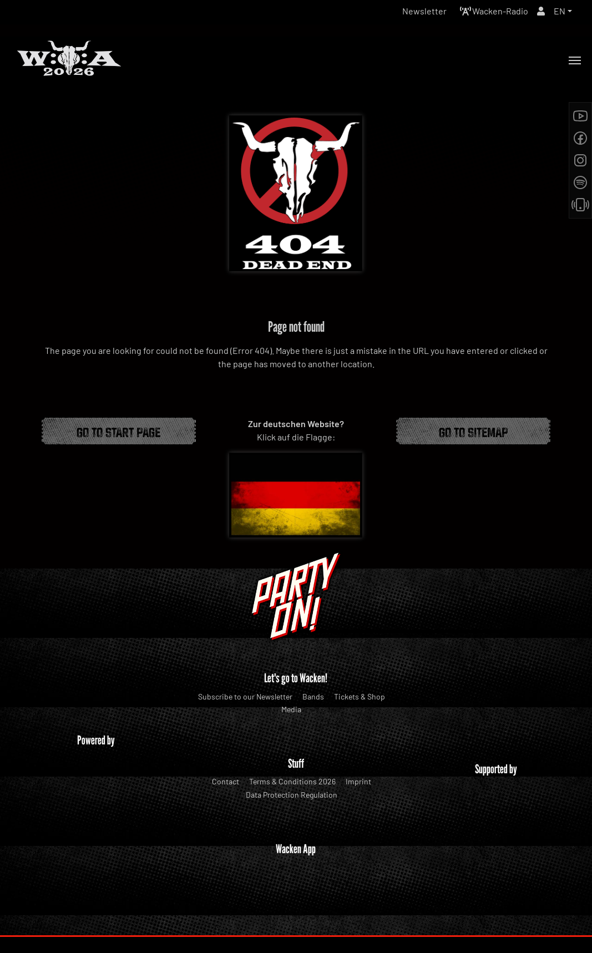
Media (291, 709)
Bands (313, 696)
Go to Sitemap (473, 431)
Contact (225, 781)
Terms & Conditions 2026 (292, 781)
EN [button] (559, 11)
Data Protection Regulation (291, 794)
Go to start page (118, 431)
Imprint (358, 781)
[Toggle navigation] (575, 60)
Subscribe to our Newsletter (245, 696)
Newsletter (424, 11)
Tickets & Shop (359, 696)
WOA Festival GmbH (272, 922)
